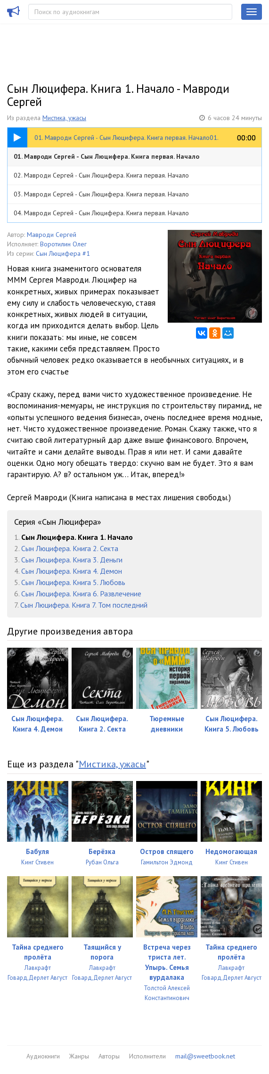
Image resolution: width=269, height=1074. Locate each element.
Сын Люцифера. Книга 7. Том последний (83, 605)
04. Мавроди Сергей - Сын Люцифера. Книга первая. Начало (101, 213)
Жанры (79, 1056)
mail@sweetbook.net (205, 1056)
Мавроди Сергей (51, 234)
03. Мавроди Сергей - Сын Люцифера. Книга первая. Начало (101, 194)
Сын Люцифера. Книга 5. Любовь (73, 582)
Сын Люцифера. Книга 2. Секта (69, 548)
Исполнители (147, 1056)
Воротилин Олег (63, 244)
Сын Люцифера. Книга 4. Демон (71, 571)
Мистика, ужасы (64, 118)
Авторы (109, 1056)
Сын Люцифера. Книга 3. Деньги (71, 559)
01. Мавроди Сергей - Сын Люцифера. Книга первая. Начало (106, 156)
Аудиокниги (43, 1056)
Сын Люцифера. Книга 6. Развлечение (81, 593)
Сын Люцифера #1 (63, 253)
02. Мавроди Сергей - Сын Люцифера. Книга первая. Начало (101, 175)
